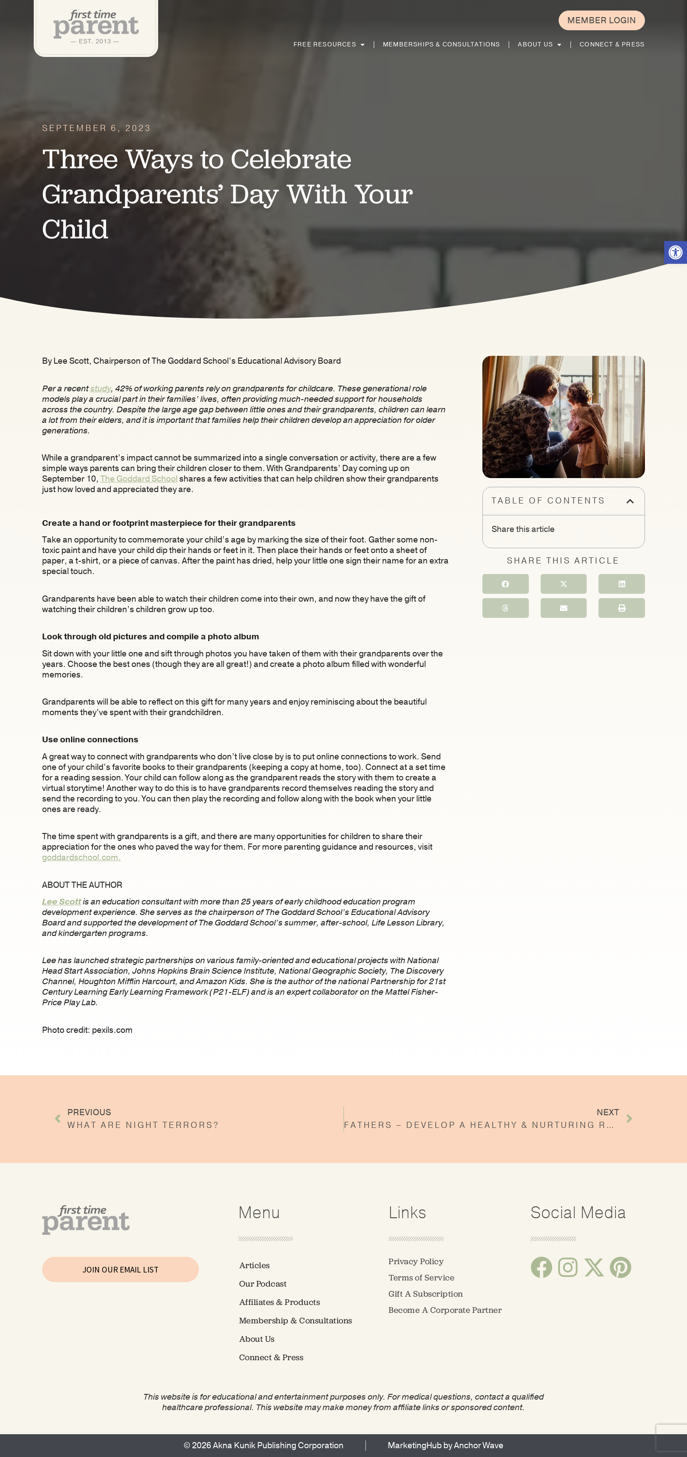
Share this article (523, 529)
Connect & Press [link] (612, 44)
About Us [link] (540, 44)
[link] (675, 252)
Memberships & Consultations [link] (441, 44)
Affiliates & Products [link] (279, 1302)
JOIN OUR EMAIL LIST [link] (120, 1269)
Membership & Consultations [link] (295, 1320)
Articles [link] (254, 1265)
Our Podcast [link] (263, 1283)
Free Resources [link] (329, 44)
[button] (631, 501)
